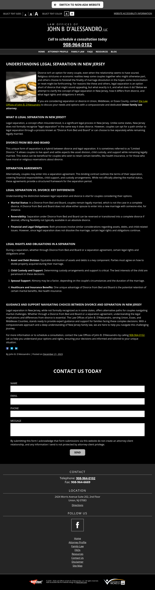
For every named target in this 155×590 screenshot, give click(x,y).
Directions (77, 505)
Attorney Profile (58, 51)
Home (41, 51)
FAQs (90, 51)
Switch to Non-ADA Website (79, 4)
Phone (14, 408)
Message (15, 420)
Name (13, 383)
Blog (114, 51)
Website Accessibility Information (133, 13)
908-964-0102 (77, 44)
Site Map (77, 565)
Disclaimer (77, 561)
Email (13, 395)
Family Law (77, 51)
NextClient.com (81, 582)
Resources (102, 51)
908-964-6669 (80, 482)
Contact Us (77, 558)
